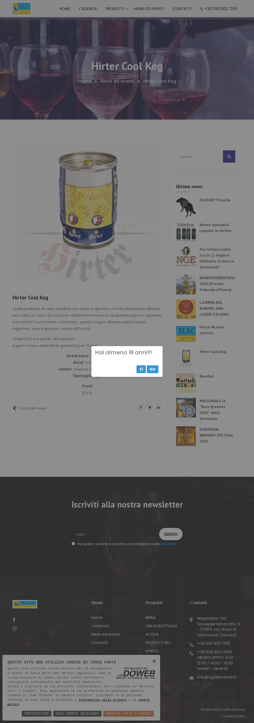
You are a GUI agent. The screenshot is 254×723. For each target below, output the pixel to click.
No (152, 369)
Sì (141, 369)
